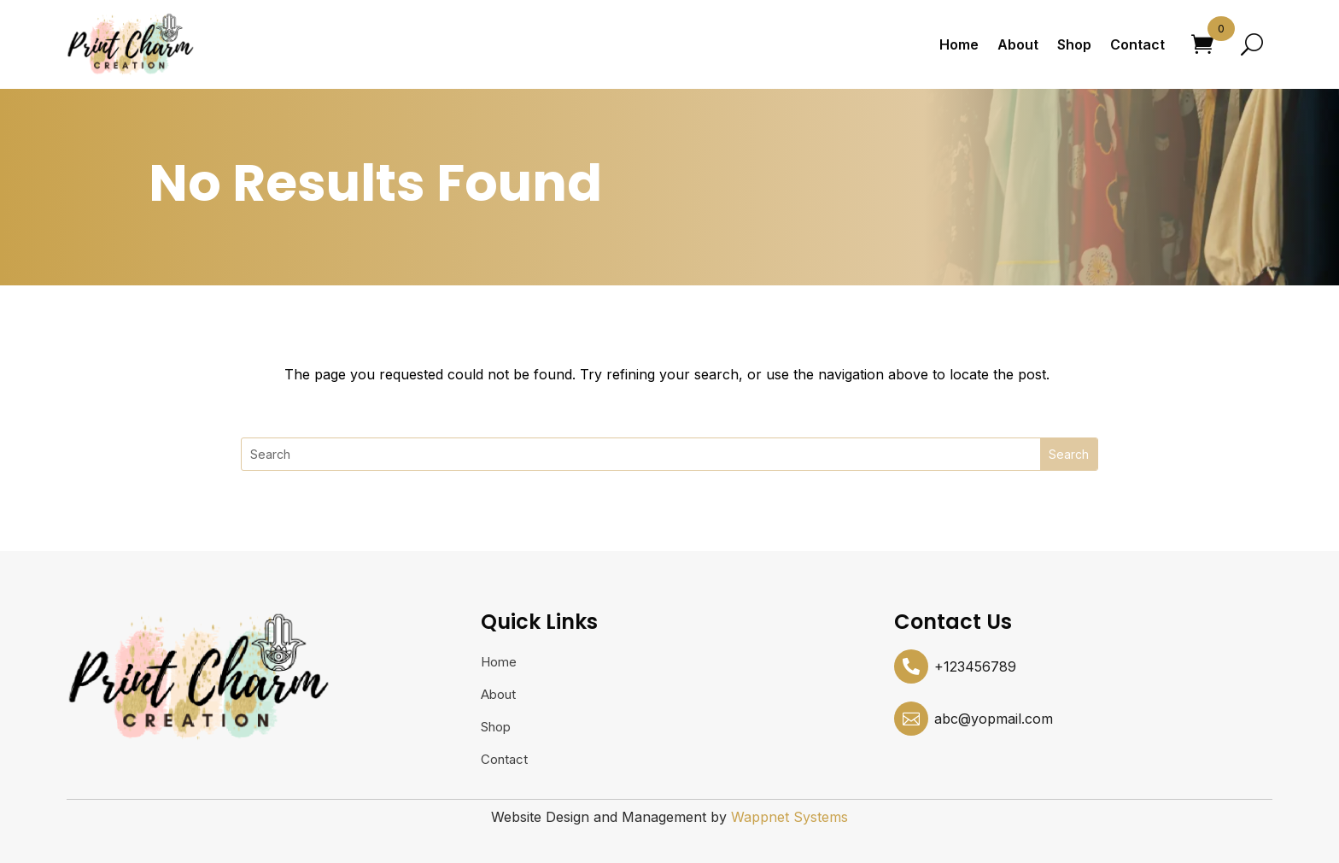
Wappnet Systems (789, 816)
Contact (1137, 44)
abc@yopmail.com (993, 718)
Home (959, 44)
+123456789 (975, 666)
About (1017, 44)
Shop (1074, 44)
